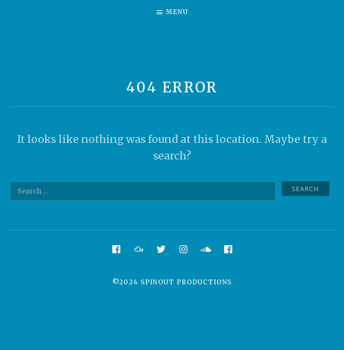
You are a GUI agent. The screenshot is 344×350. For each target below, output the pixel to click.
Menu (177, 12)
